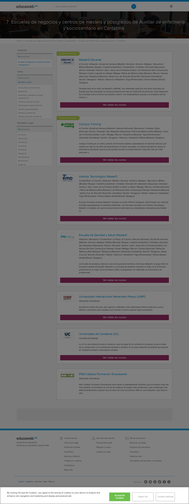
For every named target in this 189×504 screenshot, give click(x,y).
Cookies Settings (165, 496)
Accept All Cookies (120, 496)
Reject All (143, 496)
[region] (94, 495)
